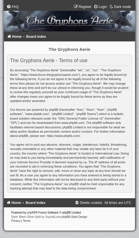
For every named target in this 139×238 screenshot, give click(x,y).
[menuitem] (12, 7)
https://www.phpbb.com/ (63, 135)
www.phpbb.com (72, 122)
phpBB (31, 212)
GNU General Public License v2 (81, 118)
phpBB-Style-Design (74, 216)
